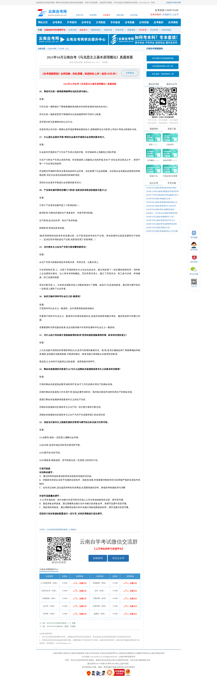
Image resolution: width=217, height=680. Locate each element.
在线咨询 (98, 558)
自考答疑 (144, 22)
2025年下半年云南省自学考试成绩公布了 (162, 195)
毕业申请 (143, 30)
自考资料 (93, 15)
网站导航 (177, 3)
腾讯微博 (63, 530)
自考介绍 (79, 15)
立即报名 (130, 73)
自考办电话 (166, 30)
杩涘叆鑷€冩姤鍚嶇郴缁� (162, 58)
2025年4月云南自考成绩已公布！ (159, 199)
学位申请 (154, 30)
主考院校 (100, 22)
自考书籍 (133, 15)
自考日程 (72, 30)
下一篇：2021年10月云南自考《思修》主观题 (57, 626)
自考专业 (86, 22)
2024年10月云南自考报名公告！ (158, 227)
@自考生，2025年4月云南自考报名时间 (162, 213)
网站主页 (43, 22)
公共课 (61, 49)
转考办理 (119, 30)
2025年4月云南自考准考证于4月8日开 (161, 206)
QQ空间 (50, 530)
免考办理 (108, 30)
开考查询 (72, 22)
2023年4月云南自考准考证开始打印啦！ (162, 188)
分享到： (43, 530)
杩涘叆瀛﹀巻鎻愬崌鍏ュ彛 (163, 74)
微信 (74, 530)
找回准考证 (96, 30)
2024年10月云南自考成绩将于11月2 (160, 217)
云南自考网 (51, 49)
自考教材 (158, 22)
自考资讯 (57, 22)
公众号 (175, 14)
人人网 (70, 530)
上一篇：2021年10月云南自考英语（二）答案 (57, 623)
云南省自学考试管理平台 (55, 30)
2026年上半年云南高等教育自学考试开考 (162, 191)
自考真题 (129, 22)
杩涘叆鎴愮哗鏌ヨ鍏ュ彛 (163, 66)
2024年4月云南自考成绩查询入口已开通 (162, 231)
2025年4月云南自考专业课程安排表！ (161, 209)
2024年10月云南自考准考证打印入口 (160, 220)
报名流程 (120, 15)
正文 (67, 49)
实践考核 (131, 30)
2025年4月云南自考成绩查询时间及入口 (162, 202)
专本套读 (115, 22)
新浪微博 (56, 530)
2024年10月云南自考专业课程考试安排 (161, 224)
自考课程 (173, 22)
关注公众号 (118, 558)
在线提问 (169, 3)
